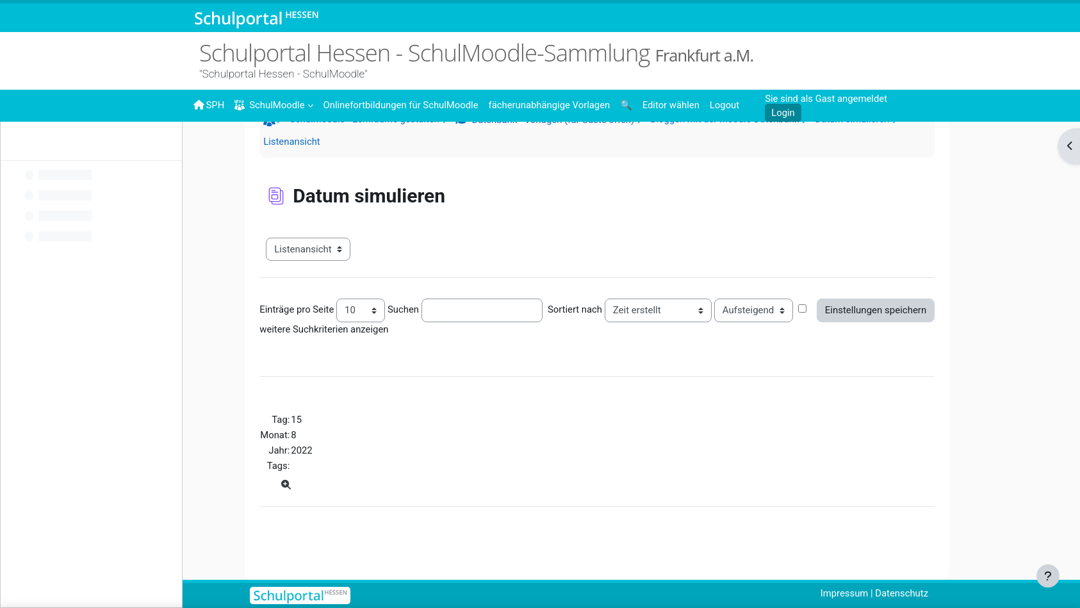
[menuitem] (402, 104)
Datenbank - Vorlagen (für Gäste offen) (578, 146)
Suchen (429, 336)
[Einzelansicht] (310, 512)
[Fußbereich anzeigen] (1048, 575)
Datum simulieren (881, 145)
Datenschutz (925, 593)
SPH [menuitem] (209, 105)
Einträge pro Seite (321, 336)
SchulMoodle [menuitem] (270, 105)
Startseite (295, 148)
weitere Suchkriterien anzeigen (349, 355)
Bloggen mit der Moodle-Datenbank (753, 145)
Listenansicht (316, 168)
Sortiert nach (600, 336)
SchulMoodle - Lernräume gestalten (389, 145)
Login (782, 113)
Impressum (866, 593)
